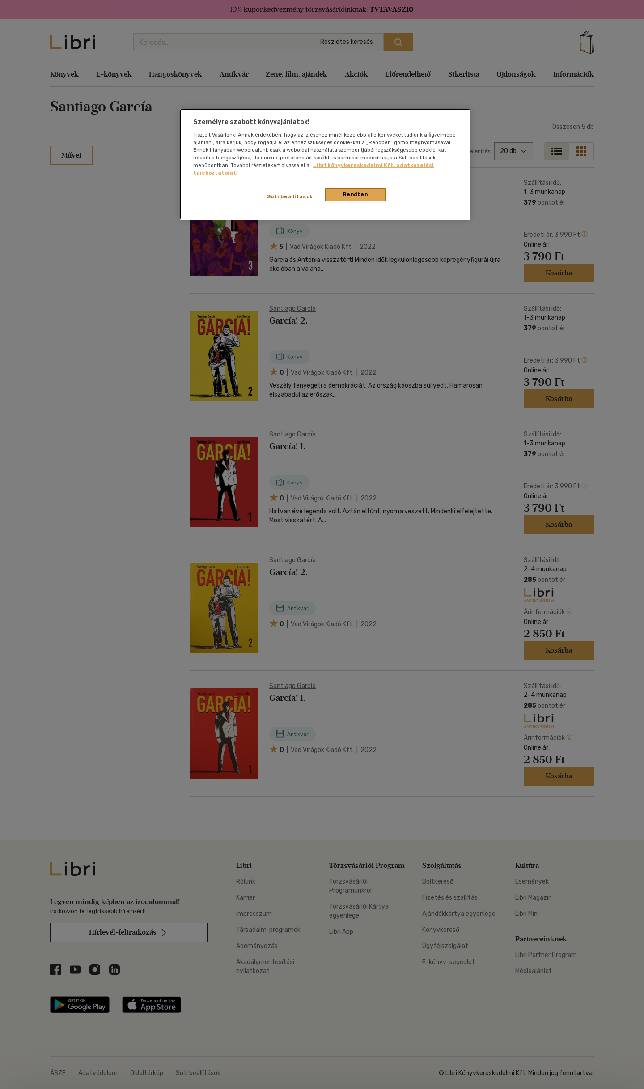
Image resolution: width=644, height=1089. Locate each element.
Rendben (355, 194)
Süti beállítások (290, 196)
